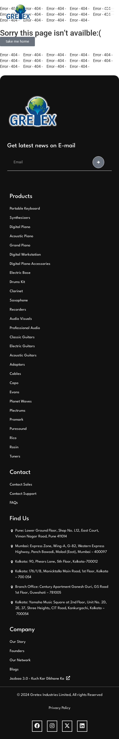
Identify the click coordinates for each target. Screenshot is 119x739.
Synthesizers (20, 218)
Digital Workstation (25, 255)
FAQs (14, 503)
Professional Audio (25, 328)
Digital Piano (20, 227)
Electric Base (20, 273)
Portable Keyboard (25, 209)
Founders (17, 651)
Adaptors (17, 365)
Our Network (20, 660)
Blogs (14, 669)
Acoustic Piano (21, 236)
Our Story (18, 642)
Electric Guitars (22, 346)
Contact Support (23, 494)
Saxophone (19, 300)
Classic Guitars (22, 337)
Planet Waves (21, 401)
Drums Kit (17, 282)
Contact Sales (21, 485)
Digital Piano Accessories (30, 264)
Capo (14, 383)
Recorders (18, 310)
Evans (14, 392)
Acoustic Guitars (23, 355)
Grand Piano (20, 245)
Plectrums (17, 411)
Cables (15, 374)
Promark (16, 420)
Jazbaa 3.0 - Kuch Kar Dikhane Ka (37, 679)
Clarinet (16, 291)
